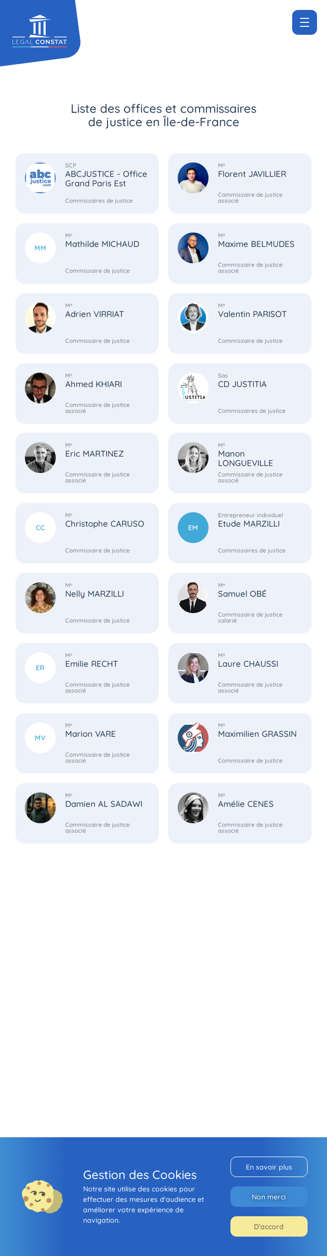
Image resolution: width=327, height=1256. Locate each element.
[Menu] (304, 22)
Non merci (269, 1196)
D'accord (269, 1226)
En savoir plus (269, 1167)
